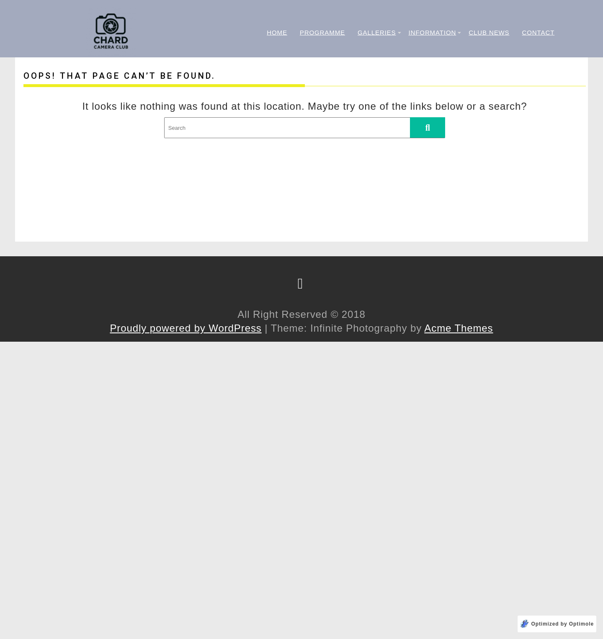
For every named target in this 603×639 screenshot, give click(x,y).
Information (432, 32)
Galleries (377, 32)
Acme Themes (458, 328)
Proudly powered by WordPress (185, 328)
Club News (489, 32)
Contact (538, 32)
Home (277, 32)
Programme (322, 32)
